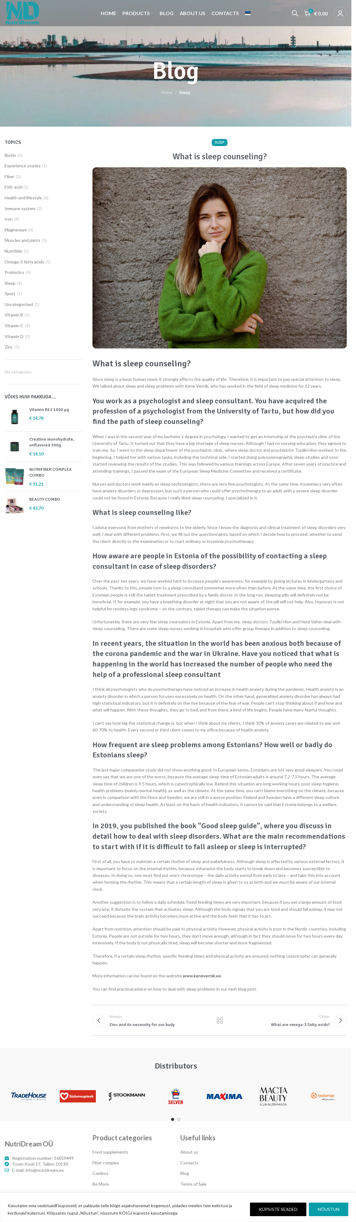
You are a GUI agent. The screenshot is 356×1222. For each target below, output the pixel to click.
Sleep (184, 92)
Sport (10, 293)
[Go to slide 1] (172, 1119)
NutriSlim (13, 251)
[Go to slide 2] (178, 1119)
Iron (9, 219)
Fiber (9, 176)
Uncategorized (19, 304)
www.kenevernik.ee (202, 975)
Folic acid (13, 186)
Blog (184, 1173)
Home (167, 92)
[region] (178, 1207)
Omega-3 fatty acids (24, 261)
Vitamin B (14, 314)
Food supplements (110, 1152)
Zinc (9, 346)
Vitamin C (14, 325)
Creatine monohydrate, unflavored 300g (51, 442)
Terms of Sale (193, 1184)
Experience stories (23, 165)
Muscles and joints (22, 240)
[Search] (295, 13)
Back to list (219, 1020)
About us (189, 1152)
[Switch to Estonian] (248, 13)
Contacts (189, 1162)
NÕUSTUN (328, 1209)
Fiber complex (105, 1162)
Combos (100, 1173)
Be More (100, 1184)
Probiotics (14, 272)
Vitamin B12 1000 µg (49, 409)
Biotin (10, 155)
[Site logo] (22, 12)
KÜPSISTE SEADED (278, 1209)
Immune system (20, 208)
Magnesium (16, 229)
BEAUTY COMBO (44, 499)
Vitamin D (14, 336)
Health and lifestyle (23, 197)
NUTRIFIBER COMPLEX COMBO (50, 472)
